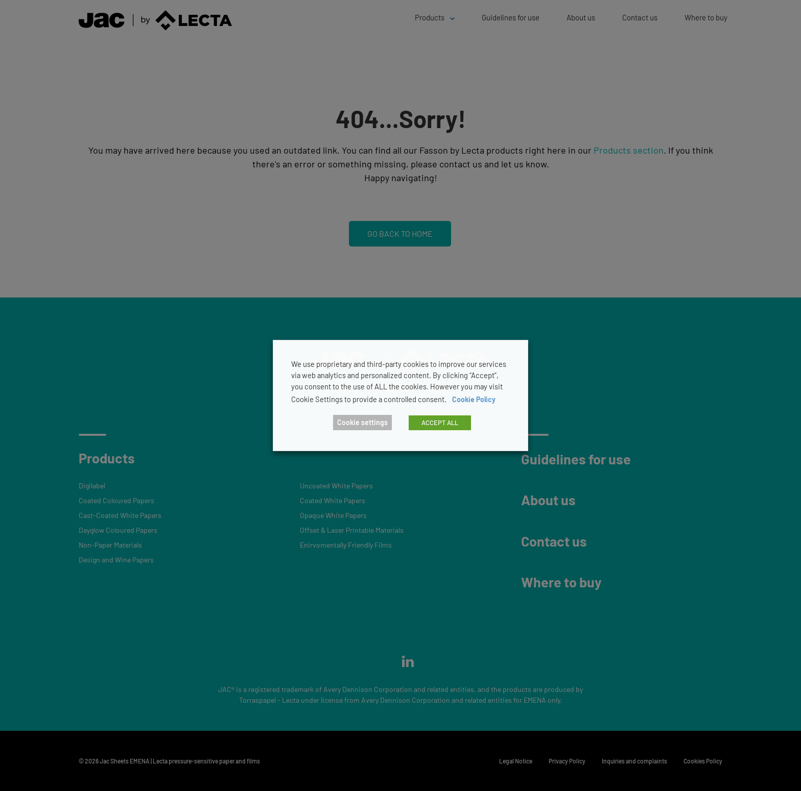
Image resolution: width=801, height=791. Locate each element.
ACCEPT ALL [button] (439, 422)
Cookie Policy (474, 399)
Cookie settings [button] (362, 422)
